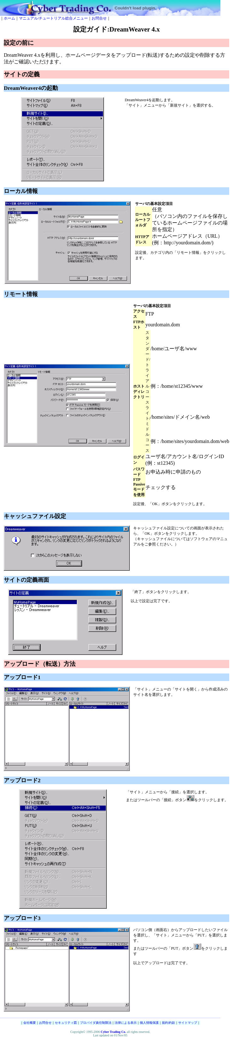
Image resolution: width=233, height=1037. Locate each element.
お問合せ (99, 18)
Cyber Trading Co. (113, 1032)
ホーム (9, 18)
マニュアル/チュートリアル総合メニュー (53, 18)
